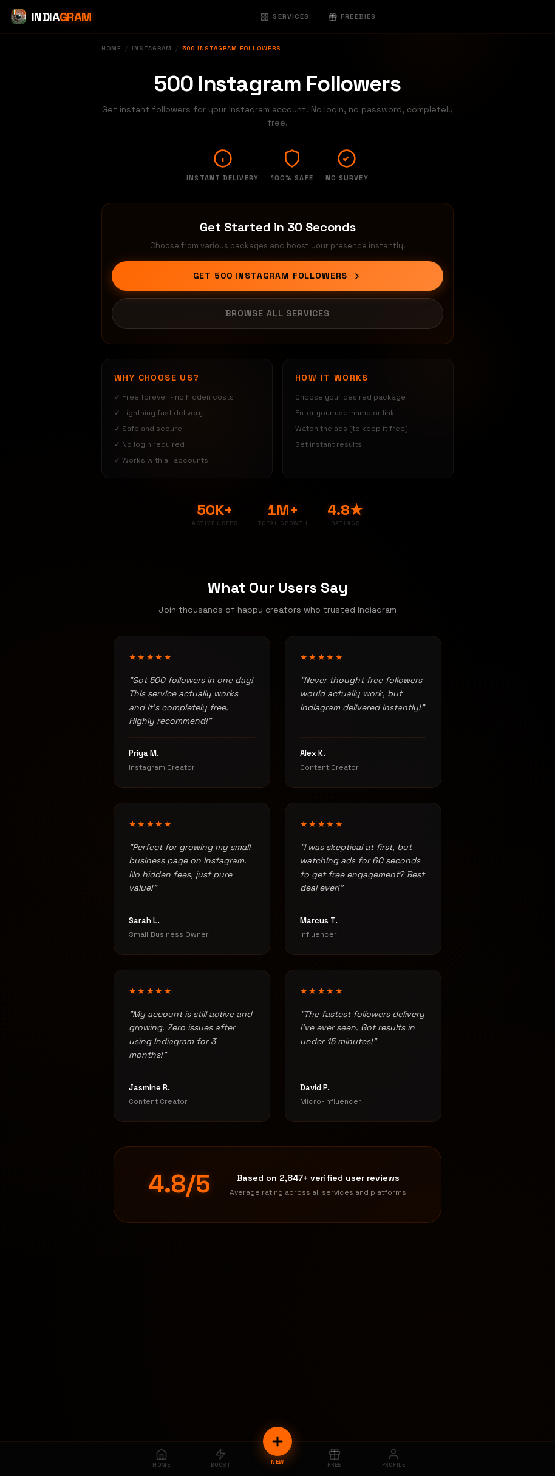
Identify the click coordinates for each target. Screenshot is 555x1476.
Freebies (352, 16)
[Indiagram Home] (51, 17)
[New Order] (277, 1441)
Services (284, 16)
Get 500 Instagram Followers (278, 275)
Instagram (152, 48)
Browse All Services (277, 313)
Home (111, 48)
